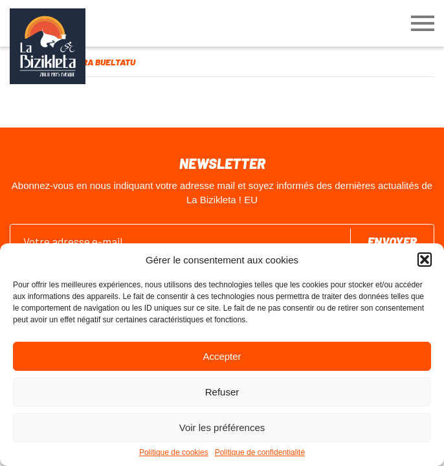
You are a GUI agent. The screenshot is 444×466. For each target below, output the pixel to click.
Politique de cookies (173, 452)
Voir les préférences (222, 427)
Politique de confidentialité (260, 452)
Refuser (222, 391)
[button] (424, 259)
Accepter (222, 356)
